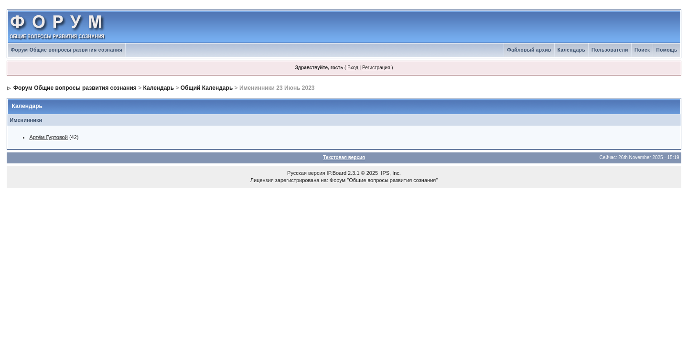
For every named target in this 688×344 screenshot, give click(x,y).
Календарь (571, 50)
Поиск (642, 50)
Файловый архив (529, 50)
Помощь (666, 50)
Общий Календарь (207, 88)
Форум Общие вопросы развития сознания (66, 50)
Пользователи (609, 50)
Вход (352, 67)
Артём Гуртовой (48, 137)
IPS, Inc (390, 173)
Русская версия (306, 173)
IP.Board (336, 173)
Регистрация (376, 67)
